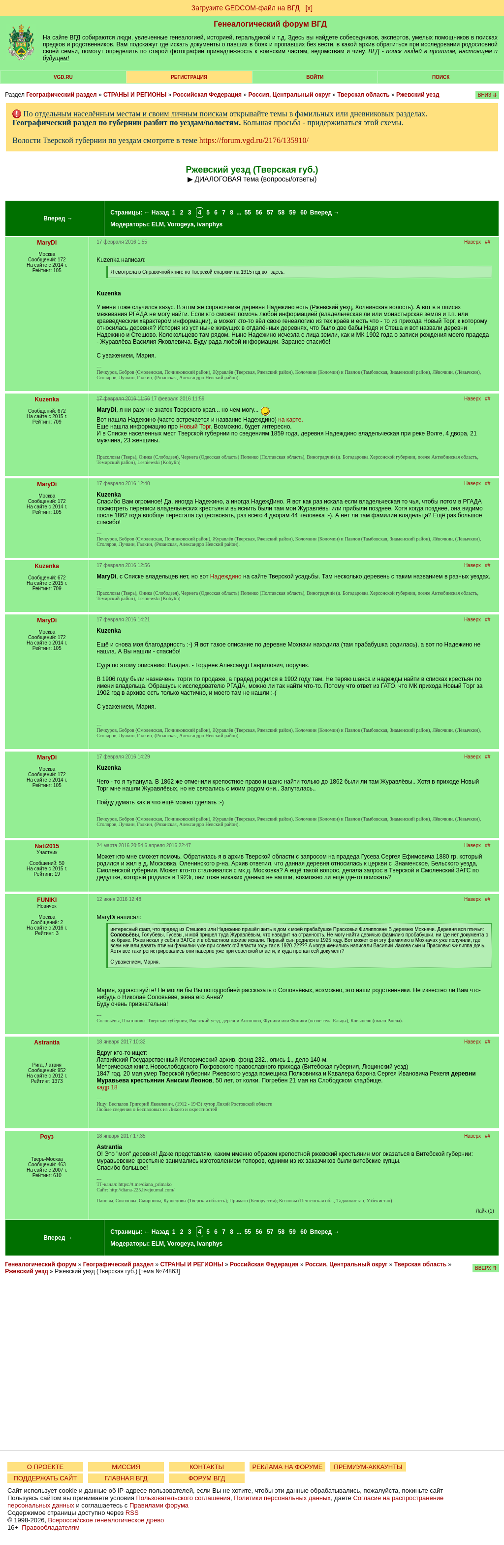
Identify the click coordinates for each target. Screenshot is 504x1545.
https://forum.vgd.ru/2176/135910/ (254, 140)
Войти (314, 77)
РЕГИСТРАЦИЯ (189, 77)
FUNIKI (47, 900)
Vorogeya (180, 224)
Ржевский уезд (418, 94)
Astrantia (47, 1042)
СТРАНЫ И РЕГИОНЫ (134, 94)
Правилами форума (159, 1505)
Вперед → (58, 218)
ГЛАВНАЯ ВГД (126, 1478)
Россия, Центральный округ (289, 94)
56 (258, 212)
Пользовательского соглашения (183, 1498)
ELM (158, 224)
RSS (132, 1512)
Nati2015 (47, 846)
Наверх (472, 242)
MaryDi (47, 242)
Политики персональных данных (282, 1498)
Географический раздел (61, 94)
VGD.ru (63, 77)
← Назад (156, 212)
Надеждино (226, 576)
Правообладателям (50, 1527)
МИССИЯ (126, 1467)
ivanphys (209, 224)
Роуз (47, 1136)
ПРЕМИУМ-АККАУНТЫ (368, 1467)
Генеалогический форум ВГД (270, 24)
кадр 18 (107, 1087)
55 (248, 212)
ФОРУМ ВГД (207, 1478)
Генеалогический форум (40, 1264)
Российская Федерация (207, 94)
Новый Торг (195, 426)
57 (270, 212)
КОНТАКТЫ (206, 1467)
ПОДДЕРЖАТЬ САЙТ (45, 1478)
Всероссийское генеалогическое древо (106, 1520)
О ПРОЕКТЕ (45, 1467)
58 (281, 212)
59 (292, 212)
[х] (309, 8)
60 (303, 212)
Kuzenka (47, 399)
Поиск (440, 77)
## (487, 242)
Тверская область (363, 94)
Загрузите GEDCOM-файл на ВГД (245, 8)
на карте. (290, 419)
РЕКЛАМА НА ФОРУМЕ (287, 1467)
